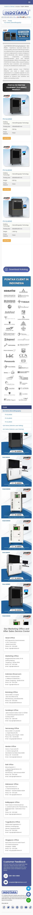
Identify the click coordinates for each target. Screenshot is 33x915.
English (22, 6)
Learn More (7, 138)
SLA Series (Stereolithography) (12, 22)
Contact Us (6, 6)
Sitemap (12, 6)
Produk (10, 20)
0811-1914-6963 (14, 876)
